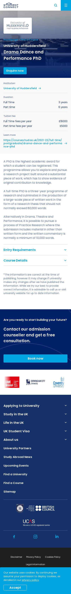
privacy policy (30, 580)
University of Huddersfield (20, 88)
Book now (35, 358)
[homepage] (11, 5)
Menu (65, 5)
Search (56, 5)
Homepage (11, 39)
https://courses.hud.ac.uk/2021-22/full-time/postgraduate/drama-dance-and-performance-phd (33, 143)
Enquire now (15, 71)
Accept (15, 587)
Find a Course (29, 39)
